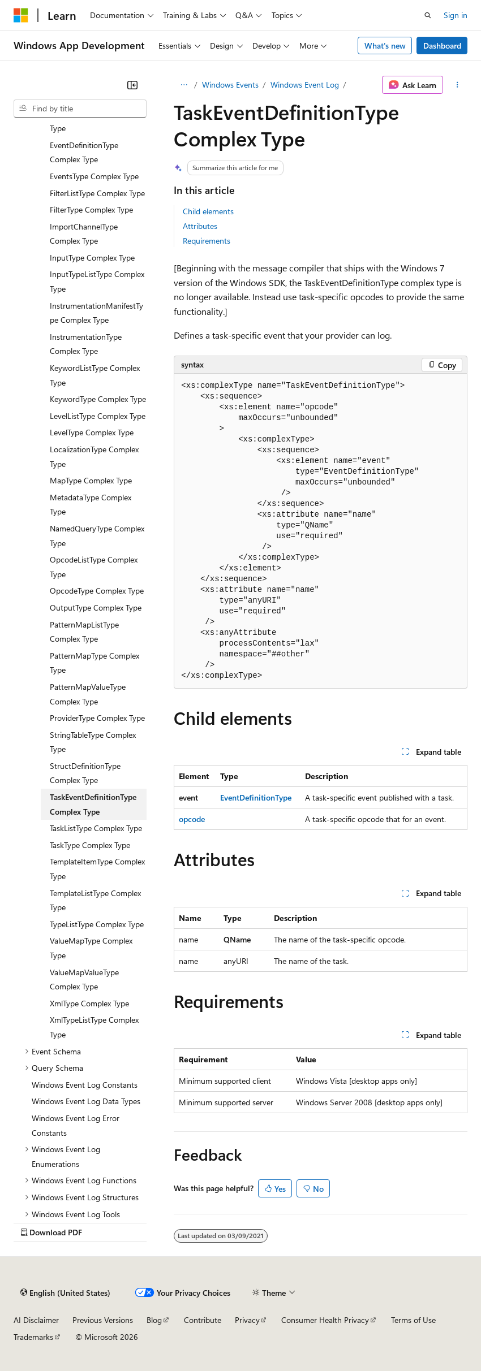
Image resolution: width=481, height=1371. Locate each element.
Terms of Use (413, 1319)
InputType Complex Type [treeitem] (92, 257)
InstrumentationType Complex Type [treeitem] (86, 344)
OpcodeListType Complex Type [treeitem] (94, 566)
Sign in (455, 15)
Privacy (247, 1319)
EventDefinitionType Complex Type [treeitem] (84, 152)
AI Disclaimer (36, 1319)
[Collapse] (132, 85)
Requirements (206, 240)
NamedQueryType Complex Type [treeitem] (97, 535)
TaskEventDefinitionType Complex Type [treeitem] (93, 804)
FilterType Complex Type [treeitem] (91, 209)
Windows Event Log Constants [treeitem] (85, 1084)
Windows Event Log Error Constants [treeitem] (75, 1125)
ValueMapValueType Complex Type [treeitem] (84, 979)
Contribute (202, 1319)
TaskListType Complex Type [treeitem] (96, 828)
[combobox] (80, 109)
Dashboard (442, 45)
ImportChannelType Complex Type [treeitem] (84, 233)
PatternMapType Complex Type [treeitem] (94, 663)
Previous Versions (102, 1319)
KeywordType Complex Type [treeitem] (98, 398)
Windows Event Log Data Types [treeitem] (86, 1101)
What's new (385, 45)
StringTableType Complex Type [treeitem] (93, 742)
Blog (154, 1319)
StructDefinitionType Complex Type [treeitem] (85, 773)
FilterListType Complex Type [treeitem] (97, 193)
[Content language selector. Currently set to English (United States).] (65, 1293)
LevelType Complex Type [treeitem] (92, 432)
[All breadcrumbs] (184, 85)
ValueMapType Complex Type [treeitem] (91, 948)
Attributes (200, 225)
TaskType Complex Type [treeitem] (90, 845)
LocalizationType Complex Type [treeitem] (94, 456)
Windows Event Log (304, 84)
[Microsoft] (21, 15)
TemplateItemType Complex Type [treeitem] (97, 868)
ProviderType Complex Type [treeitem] (97, 717)
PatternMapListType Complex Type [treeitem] (84, 632)
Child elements (208, 211)
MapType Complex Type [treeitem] (91, 480)
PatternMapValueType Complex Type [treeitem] (88, 694)
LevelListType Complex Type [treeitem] (97, 415)
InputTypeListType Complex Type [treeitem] (97, 281)
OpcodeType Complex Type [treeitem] (97, 590)
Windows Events (230, 84)
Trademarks (33, 1336)
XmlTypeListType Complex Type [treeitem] (94, 1027)
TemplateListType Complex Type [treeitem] (95, 900)
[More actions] (457, 85)
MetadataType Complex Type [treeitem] (90, 504)
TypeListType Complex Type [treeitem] (97, 924)
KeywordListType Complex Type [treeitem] (95, 375)
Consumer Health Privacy (325, 1319)
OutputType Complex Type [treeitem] (95, 607)
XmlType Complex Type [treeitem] (89, 1003)
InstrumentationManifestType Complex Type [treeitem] (96, 313)
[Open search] (427, 15)
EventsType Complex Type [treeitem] (94, 176)
